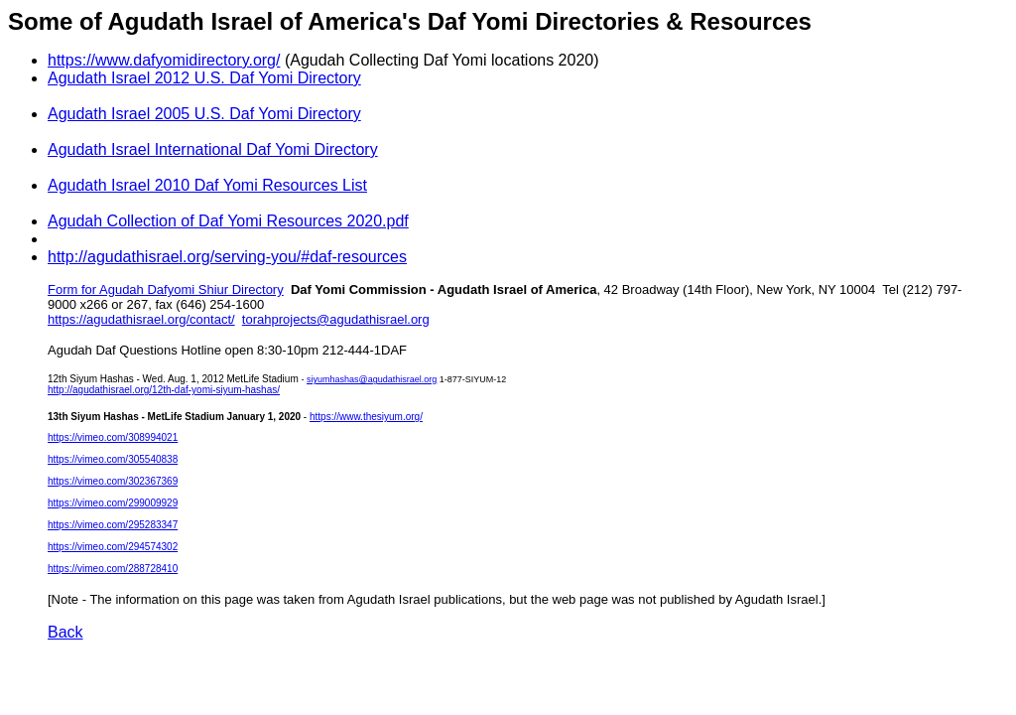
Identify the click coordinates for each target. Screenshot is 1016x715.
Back (65, 632)
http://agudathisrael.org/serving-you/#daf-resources (227, 256)
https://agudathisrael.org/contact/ (141, 319)
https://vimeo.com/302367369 (113, 481)
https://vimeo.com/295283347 (113, 524)
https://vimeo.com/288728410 (113, 568)
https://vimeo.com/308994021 (113, 437)
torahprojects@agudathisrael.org (336, 319)
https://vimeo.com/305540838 (113, 459)
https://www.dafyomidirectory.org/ (164, 60)
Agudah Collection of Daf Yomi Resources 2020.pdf (228, 221)
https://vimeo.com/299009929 (113, 503)
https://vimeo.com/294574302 (113, 546)
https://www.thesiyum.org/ (366, 416)
